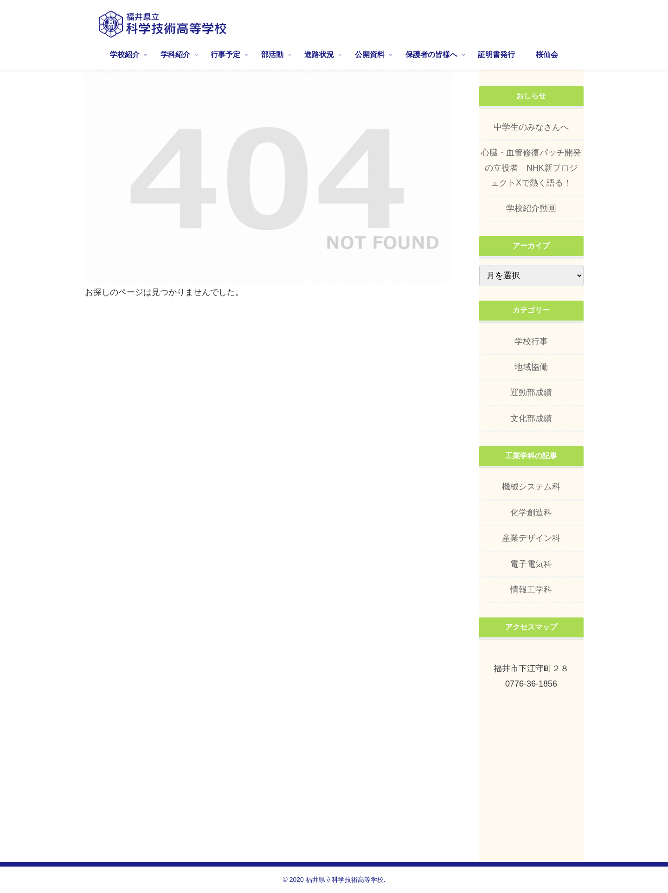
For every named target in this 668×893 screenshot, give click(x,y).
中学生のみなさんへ (531, 127)
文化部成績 (531, 418)
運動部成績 (531, 392)
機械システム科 (531, 486)
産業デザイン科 (531, 538)
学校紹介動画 (531, 208)
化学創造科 (531, 512)
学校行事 (531, 341)
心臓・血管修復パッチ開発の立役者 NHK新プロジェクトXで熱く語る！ (531, 167)
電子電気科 (531, 564)
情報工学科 (531, 589)
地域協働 (531, 367)
